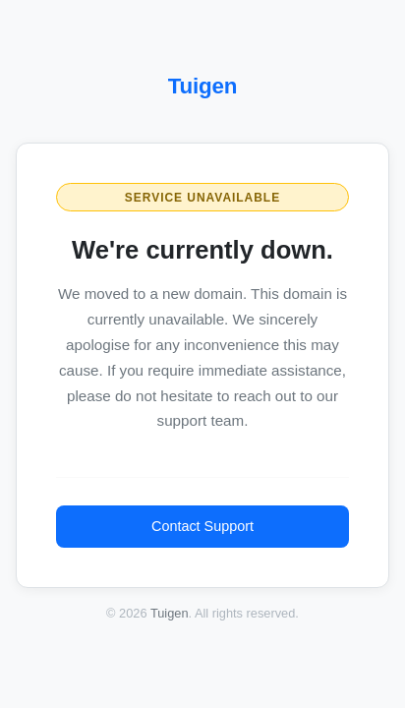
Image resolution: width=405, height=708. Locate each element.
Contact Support (202, 526)
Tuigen (202, 86)
